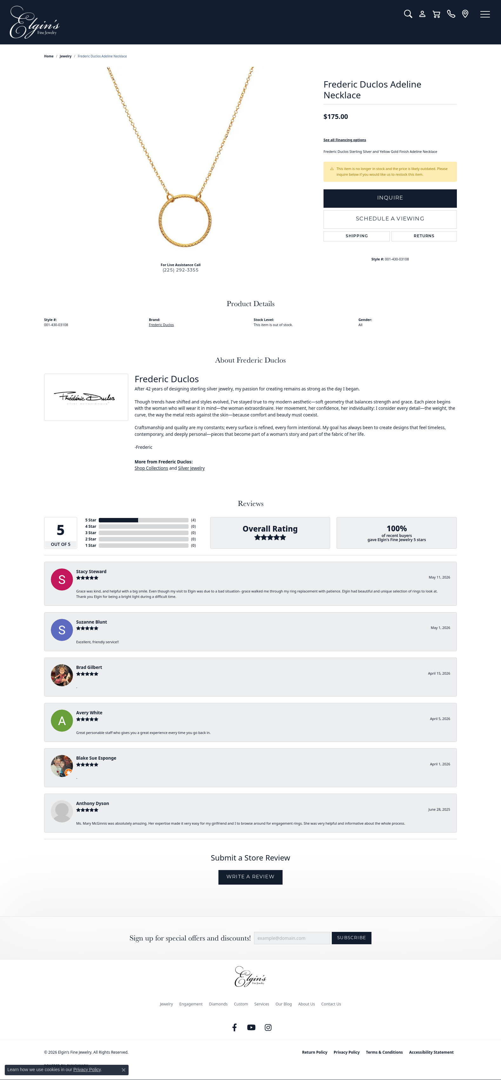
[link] (451, 14)
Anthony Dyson (92, 803)
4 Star (90, 526)
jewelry (65, 56)
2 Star (90, 539)
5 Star (90, 520)
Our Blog (284, 1004)
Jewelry (166, 1004)
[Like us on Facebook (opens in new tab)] (234, 1027)
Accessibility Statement (431, 1052)
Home (49, 56)
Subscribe (351, 938)
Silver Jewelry (191, 468)
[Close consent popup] (123, 1070)
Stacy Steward (91, 571)
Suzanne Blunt (91, 622)
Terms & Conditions (384, 1052)
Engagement (191, 1004)
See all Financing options (345, 139)
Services (261, 1004)
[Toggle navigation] (485, 14)
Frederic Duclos (161, 324)
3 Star (90, 532)
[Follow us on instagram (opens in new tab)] (268, 1027)
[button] (408, 14)
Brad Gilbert (89, 667)
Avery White (89, 713)
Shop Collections (151, 468)
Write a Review (250, 877)
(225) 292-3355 (181, 270)
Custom (241, 1004)
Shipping (357, 236)
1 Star (90, 545)
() (193, 520)
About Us (306, 1004)
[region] (180, 162)
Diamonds (218, 1004)
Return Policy (315, 1052)
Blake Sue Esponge (96, 758)
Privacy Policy (347, 1052)
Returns (424, 236)
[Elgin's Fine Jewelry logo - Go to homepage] (202, 22)
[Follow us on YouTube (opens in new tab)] (251, 1027)
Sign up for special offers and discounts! (190, 938)
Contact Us (331, 1004)
